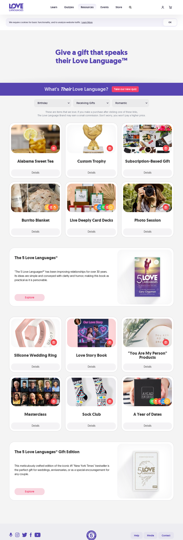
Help (136, 535)
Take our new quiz (125, 89)
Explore (29, 297)
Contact (166, 535)
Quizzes (69, 7)
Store (119, 7)
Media (150, 535)
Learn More (87, 22)
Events (104, 7)
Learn (54, 7)
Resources (87, 7)
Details (35, 172)
